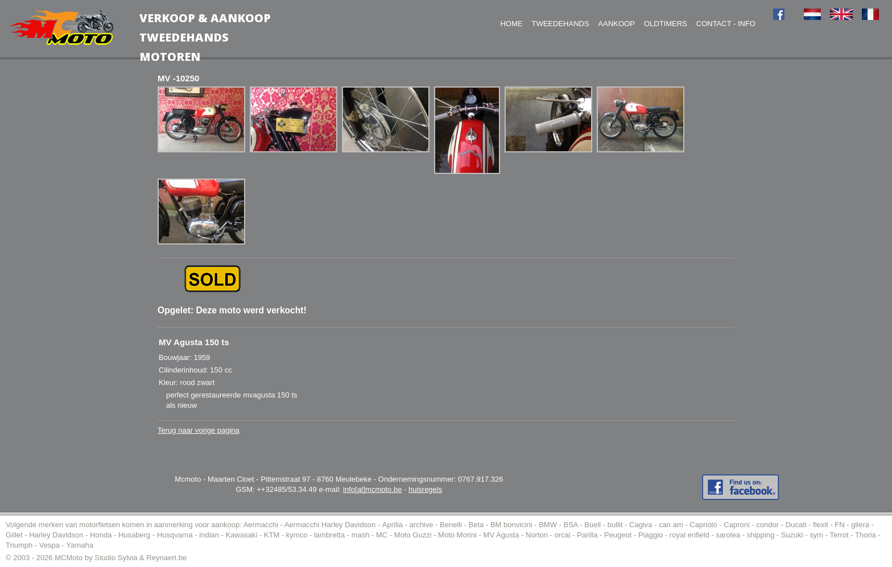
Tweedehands (560, 23)
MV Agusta (501, 535)
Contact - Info (725, 23)
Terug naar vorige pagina (198, 430)
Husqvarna (175, 535)
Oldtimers (665, 23)
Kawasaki (242, 535)
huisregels (425, 489)
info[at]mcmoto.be (372, 489)
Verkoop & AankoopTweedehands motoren (205, 37)
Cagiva (640, 524)
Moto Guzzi (413, 535)
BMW (548, 524)
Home (511, 23)
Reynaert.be (166, 557)
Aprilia (392, 524)
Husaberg (134, 535)
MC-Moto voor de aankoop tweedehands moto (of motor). (62, 27)
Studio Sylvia (115, 557)
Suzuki (792, 535)
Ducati (796, 524)
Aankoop (616, 23)
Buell (592, 524)
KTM (271, 535)
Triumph (19, 545)
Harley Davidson (56, 535)
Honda (101, 535)
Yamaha (79, 545)
